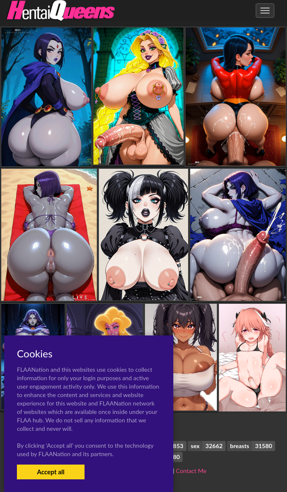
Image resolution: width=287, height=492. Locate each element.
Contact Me (191, 470)
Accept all (50, 472)
